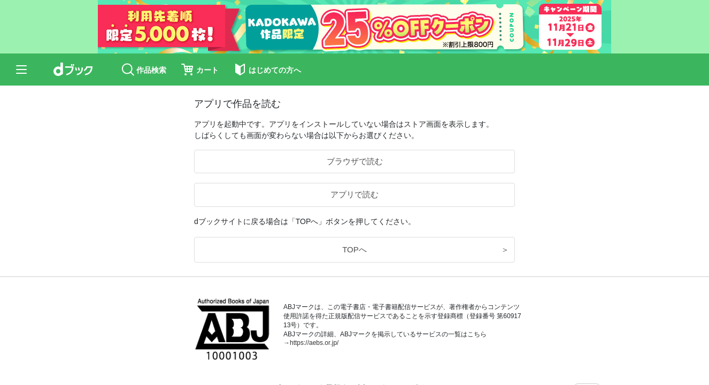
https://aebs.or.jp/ (314, 342)
